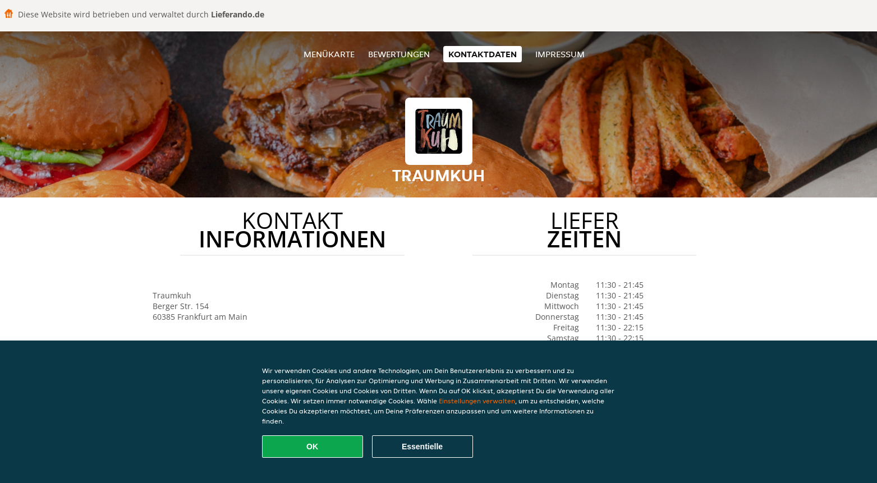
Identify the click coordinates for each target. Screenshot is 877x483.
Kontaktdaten (482, 54)
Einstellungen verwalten (477, 401)
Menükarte (329, 54)
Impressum (560, 54)
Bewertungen (399, 54)
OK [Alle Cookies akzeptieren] (312, 446)
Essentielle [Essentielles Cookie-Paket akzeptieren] (422, 446)
